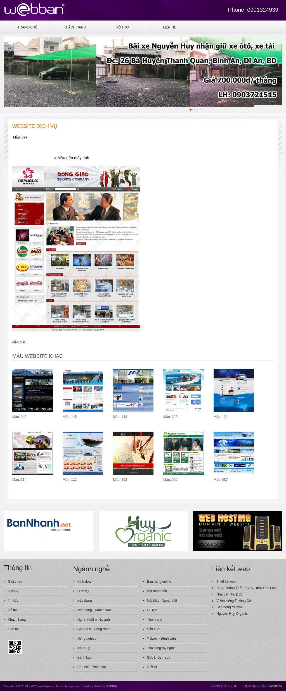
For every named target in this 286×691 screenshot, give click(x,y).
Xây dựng (84, 600)
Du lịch (152, 610)
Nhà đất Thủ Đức (229, 594)
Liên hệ (13, 629)
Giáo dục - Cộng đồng (93, 629)
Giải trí (152, 667)
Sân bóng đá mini (229, 607)
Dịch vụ (13, 591)
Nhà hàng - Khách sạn (94, 610)
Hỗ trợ (12, 610)
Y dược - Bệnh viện (161, 638)
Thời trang (154, 619)
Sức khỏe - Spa (159, 657)
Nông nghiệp (86, 638)
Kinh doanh (85, 582)
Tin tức (13, 600)
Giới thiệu (15, 582)
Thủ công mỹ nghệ (161, 648)
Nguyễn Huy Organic (232, 614)
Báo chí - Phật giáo (91, 667)
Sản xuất (153, 629)
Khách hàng (17, 619)
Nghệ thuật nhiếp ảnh (93, 619)
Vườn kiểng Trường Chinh (235, 601)
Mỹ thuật (83, 648)
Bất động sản (157, 591)
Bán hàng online (159, 582)
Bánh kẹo (84, 657)
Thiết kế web (226, 582)
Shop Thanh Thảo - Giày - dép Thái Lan (246, 588)
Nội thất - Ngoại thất (162, 600)
